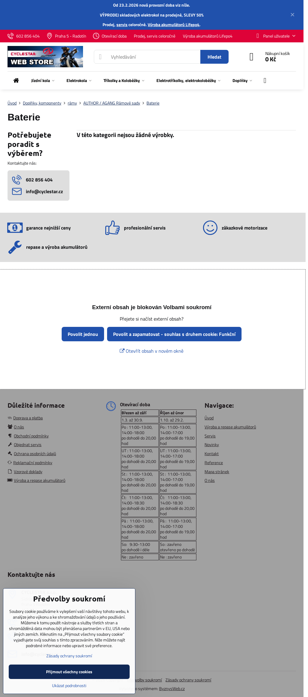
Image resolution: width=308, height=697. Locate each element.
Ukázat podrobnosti (69, 685)
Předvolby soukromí (144, 680)
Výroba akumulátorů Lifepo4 (173, 24)
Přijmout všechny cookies (69, 671)
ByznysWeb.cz (172, 688)
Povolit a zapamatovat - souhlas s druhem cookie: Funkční (174, 334)
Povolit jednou (83, 334)
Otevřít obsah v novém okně (151, 351)
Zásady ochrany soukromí (188, 680)
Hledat (214, 56)
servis (122, 24)
